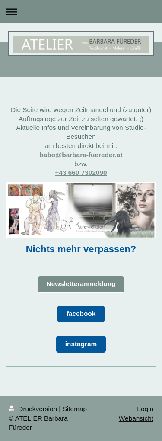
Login (145, 408)
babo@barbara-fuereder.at (80, 154)
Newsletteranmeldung (81, 283)
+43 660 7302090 (81, 172)
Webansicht (136, 418)
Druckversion (34, 408)
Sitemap (75, 408)
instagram (81, 344)
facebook (81, 313)
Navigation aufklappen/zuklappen (81, 11)
